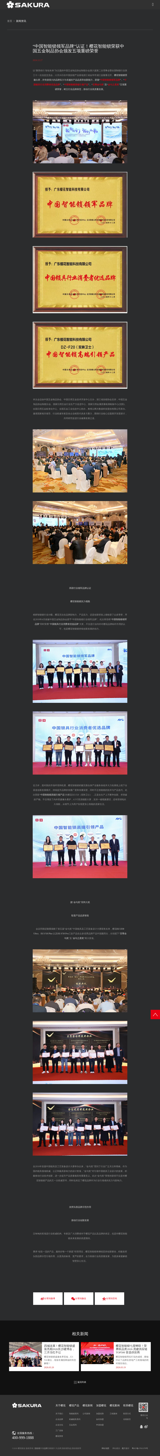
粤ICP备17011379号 (140, 1448)
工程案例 (113, 1414)
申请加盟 (100, 1425)
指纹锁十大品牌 (41, 1448)
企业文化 (59, 1425)
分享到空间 (109, 1298)
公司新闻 (86, 1414)
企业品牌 (59, 1419)
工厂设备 (59, 1430)
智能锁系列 (74, 1414)
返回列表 (80, 1382)
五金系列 (73, 1425)
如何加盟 (100, 1419)
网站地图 (105, 1448)
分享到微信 (78, 1298)
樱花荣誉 (59, 1436)
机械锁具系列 (74, 1419)
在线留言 (127, 1419)
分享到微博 (48, 1298)
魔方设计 (125, 1448)
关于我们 (59, 1414)
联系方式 (127, 1414)
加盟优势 (100, 1414)
